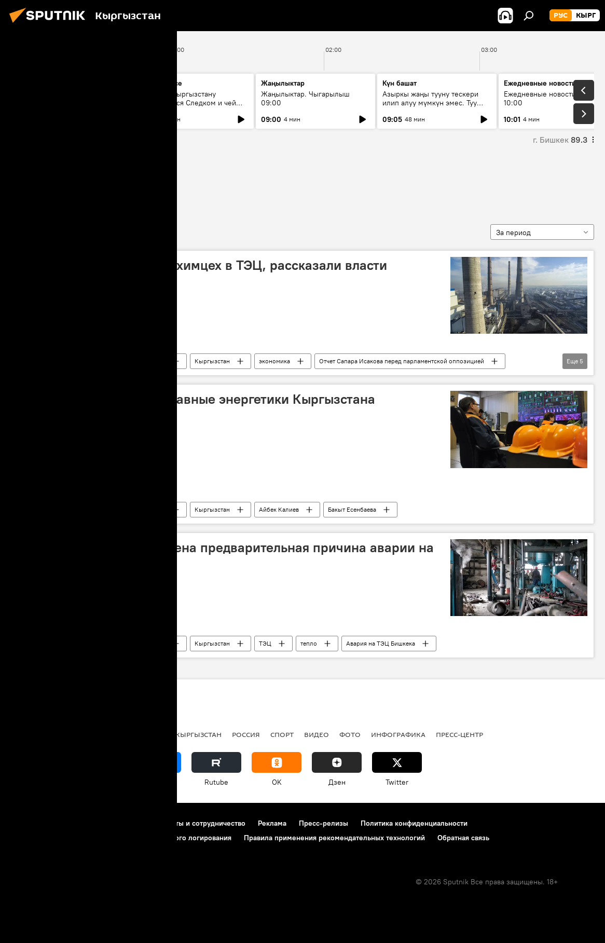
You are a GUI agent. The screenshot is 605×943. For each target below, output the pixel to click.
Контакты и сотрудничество (198, 823)
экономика (274, 361)
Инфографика (398, 734)
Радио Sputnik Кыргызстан (170, 734)
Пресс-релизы (323, 823)
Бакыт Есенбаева (352, 509)
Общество (98, 361)
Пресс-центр (459, 734)
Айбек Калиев (279, 509)
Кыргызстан (212, 361)
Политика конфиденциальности (414, 823)
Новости (153, 361)
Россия (246, 734)
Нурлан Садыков (58, 181)
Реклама (272, 823)
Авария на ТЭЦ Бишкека (380, 643)
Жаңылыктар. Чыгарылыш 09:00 (305, 98)
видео (316, 734)
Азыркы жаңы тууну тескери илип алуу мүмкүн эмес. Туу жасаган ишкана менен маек (430, 102)
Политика (87, 734)
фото (350, 734)
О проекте (28, 823)
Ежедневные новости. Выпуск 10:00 (554, 98)
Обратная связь (463, 837)
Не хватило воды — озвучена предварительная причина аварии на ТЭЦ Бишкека (226, 555)
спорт (282, 734)
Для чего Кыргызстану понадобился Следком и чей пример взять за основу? (188, 102)
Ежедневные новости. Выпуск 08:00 (68, 98)
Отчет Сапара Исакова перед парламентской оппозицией (401, 361)
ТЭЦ (265, 643)
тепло (308, 643)
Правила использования (99, 823)
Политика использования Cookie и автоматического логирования (121, 837)
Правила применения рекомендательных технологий (334, 837)
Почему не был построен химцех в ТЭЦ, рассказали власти (202, 265)
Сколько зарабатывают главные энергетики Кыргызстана (196, 399)
